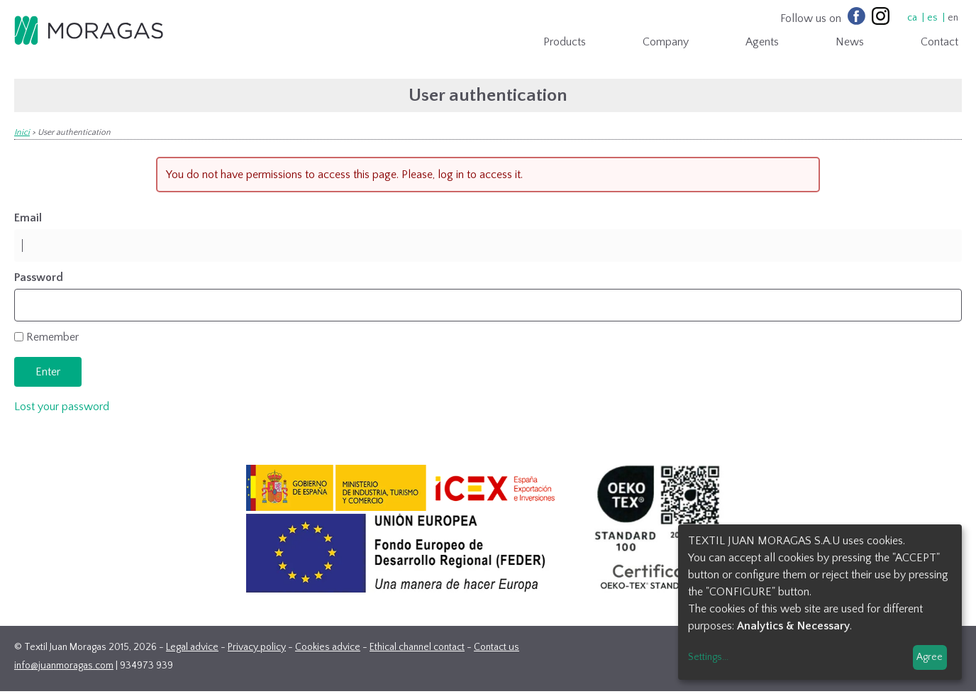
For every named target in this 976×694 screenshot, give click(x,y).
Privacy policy (257, 647)
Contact (939, 41)
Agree (929, 657)
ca (912, 17)
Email (28, 217)
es (932, 17)
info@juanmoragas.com (63, 665)
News (850, 41)
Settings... (708, 657)
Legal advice (192, 647)
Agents (762, 41)
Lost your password (61, 406)
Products (564, 41)
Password (38, 277)
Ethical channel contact (417, 647)
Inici (22, 132)
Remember (52, 337)
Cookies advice (327, 647)
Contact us (496, 647)
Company (666, 41)
